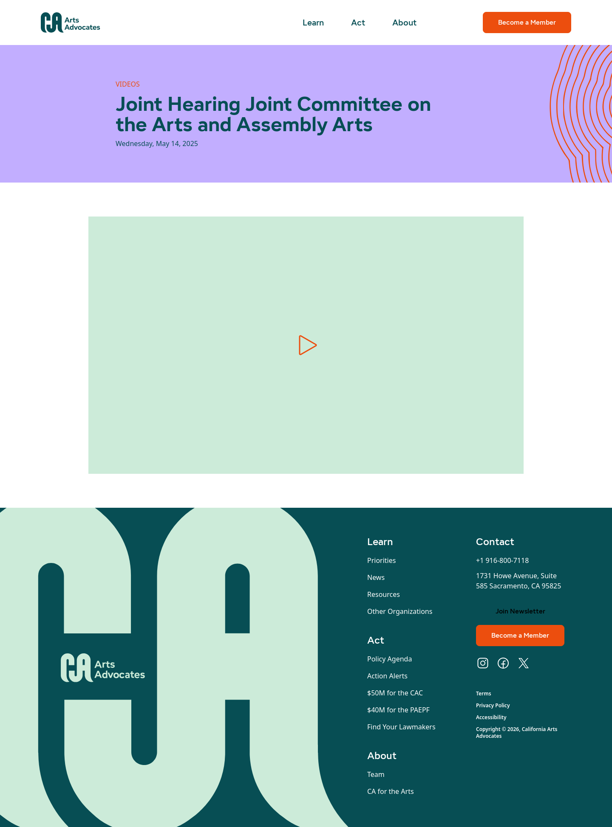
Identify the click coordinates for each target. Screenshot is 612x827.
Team (376, 774)
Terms (483, 693)
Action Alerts (387, 676)
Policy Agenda (389, 659)
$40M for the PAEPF (398, 709)
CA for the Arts (390, 791)
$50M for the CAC (395, 693)
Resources (383, 594)
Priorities (381, 560)
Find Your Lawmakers (401, 726)
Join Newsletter (520, 611)
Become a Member (527, 22)
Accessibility (491, 717)
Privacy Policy (493, 705)
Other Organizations (399, 611)
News (376, 577)
